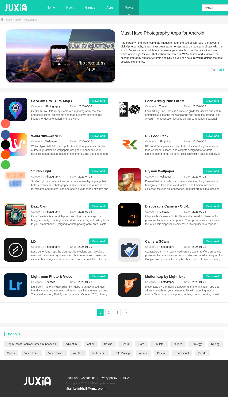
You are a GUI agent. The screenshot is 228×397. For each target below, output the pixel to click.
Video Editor (31, 353)
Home (51, 7)
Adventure (72, 344)
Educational (182, 353)
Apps (109, 7)
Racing (215, 344)
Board (125, 344)
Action (91, 344)
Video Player (55, 353)
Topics (129, 7)
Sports (11, 353)
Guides (178, 344)
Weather (78, 353)
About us (72, 378)
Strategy (197, 344)
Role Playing (122, 353)
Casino (108, 344)
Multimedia (98, 353)
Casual (161, 353)
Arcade (143, 353)
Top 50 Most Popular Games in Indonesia (31, 344)
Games (90, 7)
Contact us (88, 378)
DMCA (124, 378)
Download (98, 100)
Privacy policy (108, 378)
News (70, 7)
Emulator (159, 344)
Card (141, 344)
